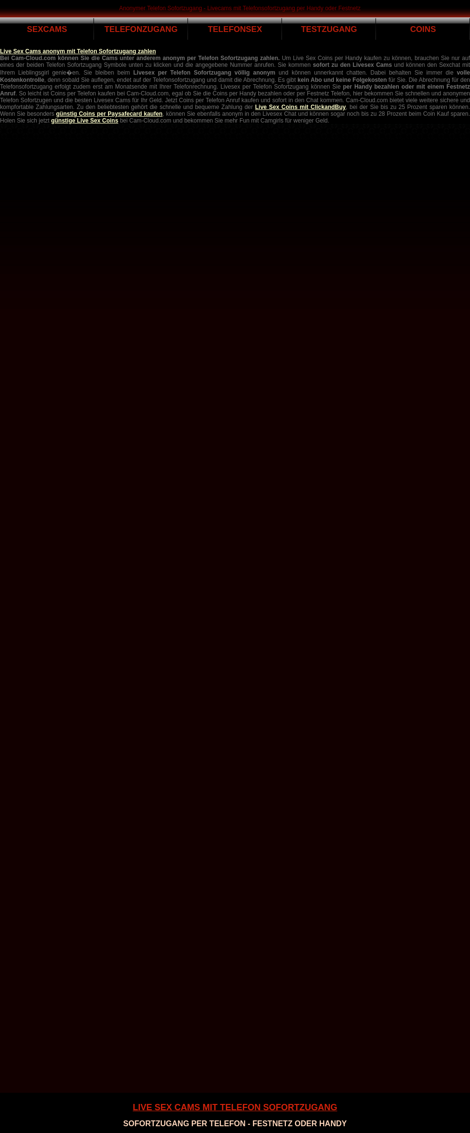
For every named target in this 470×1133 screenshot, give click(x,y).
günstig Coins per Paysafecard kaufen (109, 113)
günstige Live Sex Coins (84, 120)
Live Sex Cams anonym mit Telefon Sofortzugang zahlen (78, 51)
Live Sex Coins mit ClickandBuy (300, 107)
